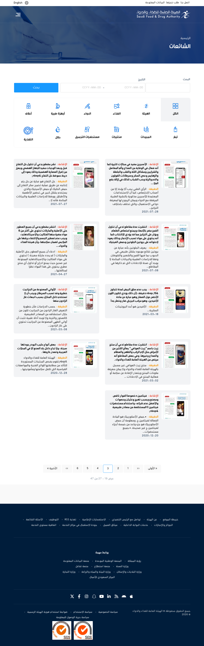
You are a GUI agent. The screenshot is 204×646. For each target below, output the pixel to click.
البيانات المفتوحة (155, 3)
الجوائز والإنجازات (163, 525)
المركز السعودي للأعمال (102, 577)
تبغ (175, 137)
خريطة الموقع (170, 520)
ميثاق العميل (110, 525)
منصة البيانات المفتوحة (76, 561)
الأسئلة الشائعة (34, 520)
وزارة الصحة (122, 566)
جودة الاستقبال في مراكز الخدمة (79, 525)
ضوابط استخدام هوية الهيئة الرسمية (47, 612)
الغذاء (117, 113)
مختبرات (117, 137)
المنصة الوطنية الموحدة (108, 561)
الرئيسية (185, 38)
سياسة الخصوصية (108, 612)
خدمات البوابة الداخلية (135, 525)
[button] (26, 3)
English (18, 3)
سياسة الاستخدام (82, 612)
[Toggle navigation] (18, 14)
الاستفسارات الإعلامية (94, 520)
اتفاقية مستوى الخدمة (43, 525)
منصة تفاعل (81, 566)
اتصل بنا (185, 3)
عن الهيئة (152, 520)
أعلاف (28, 113)
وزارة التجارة (69, 572)
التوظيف (54, 520)
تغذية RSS (70, 520)
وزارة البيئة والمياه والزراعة (96, 572)
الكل (175, 113)
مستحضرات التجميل (87, 137)
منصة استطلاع (102, 566)
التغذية (28, 139)
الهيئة (146, 113)
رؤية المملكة (134, 561)
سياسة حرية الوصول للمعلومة (72, 617)
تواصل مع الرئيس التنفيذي (126, 520)
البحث (186, 79)
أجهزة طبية (58, 113)
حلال (57, 137)
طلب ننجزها (172, 3)
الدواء (87, 113)
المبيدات (146, 137)
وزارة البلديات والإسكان (129, 572)
